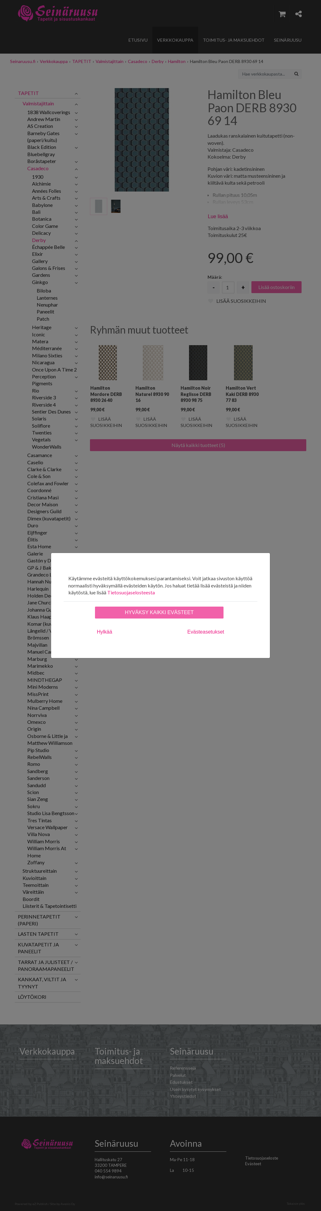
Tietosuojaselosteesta (131, 592)
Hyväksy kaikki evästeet (159, 612)
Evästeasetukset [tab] (205, 631)
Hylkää (104, 631)
